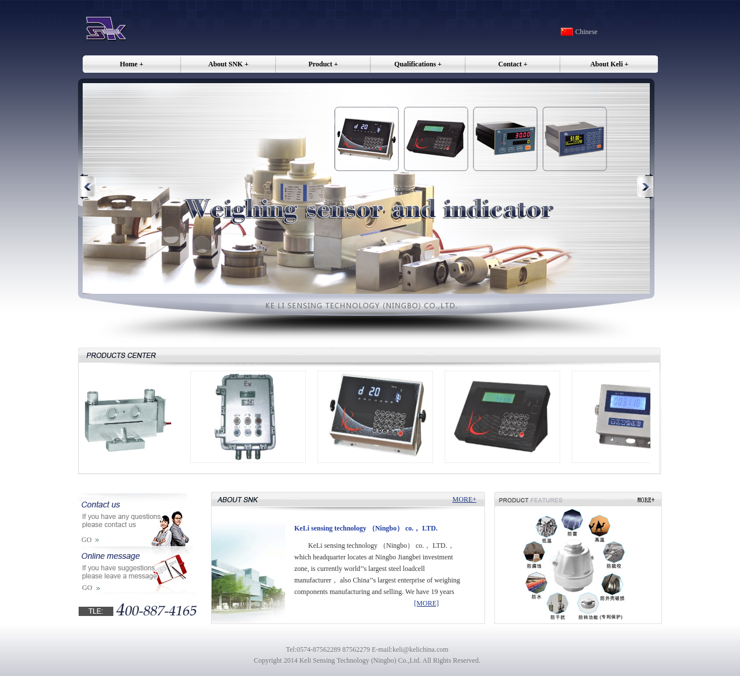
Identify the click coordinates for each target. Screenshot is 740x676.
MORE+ (464, 499)
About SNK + (228, 64)
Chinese (586, 32)
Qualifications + (418, 64)
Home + (131, 64)
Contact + (513, 64)
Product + (323, 64)
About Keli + (609, 64)
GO (86, 540)
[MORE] (426, 603)
